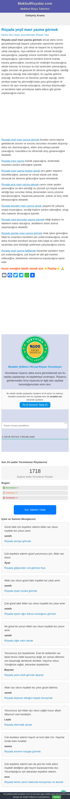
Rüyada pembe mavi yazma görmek (21, 233)
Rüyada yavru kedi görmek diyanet (23, 675)
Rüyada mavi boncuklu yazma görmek (22, 219)
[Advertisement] (35, 117)
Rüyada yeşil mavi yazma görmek (29, 30)
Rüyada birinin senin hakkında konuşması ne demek (33, 782)
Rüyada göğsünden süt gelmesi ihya (24, 568)
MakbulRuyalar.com (35, 3)
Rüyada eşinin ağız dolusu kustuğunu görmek (30, 613)
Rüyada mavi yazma (12, 161)
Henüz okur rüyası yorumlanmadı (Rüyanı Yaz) (25, 35)
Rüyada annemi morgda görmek (22, 751)
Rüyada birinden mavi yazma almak (21, 206)
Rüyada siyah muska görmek (20, 591)
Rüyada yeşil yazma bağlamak (18, 250)
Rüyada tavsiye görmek (17, 541)
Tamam (56, 797)
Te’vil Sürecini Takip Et (35, 404)
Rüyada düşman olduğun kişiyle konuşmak (28, 698)
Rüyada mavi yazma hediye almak (20, 170)
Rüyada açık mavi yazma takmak (20, 184)
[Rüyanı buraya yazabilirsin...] (35, 425)
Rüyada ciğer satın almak (18, 640)
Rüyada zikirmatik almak (18, 724)
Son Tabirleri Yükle (34, 509)
